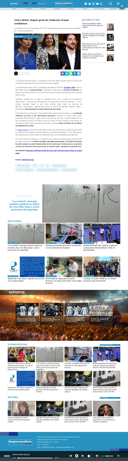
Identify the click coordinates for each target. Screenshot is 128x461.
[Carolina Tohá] (23, 165)
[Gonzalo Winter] (69, 170)
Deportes (21, 304)
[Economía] (57, 9)
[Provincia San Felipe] (51, 276)
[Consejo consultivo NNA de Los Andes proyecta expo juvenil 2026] (101, 281)
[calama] (110, 30)
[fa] (41, 165)
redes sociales (23, 130)
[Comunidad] (113, 9)
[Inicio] (15, 9)
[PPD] (35, 165)
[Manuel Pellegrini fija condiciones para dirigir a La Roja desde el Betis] (51, 320)
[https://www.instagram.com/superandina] (93, 6)
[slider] (18, 458)
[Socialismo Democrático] (48, 170)
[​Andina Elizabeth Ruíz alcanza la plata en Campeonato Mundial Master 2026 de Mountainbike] (101, 247)
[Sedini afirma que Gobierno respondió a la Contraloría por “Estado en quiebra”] (94, 57)
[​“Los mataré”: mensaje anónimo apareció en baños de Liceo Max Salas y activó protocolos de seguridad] (26, 247)
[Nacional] (26, 36)
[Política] (43, 9)
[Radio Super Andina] (111, 6)
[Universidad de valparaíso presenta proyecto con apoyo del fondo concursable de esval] (64, 281)
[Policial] (71, 9)
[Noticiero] (29, 9)
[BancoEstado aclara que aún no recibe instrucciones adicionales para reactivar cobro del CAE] (94, 47)
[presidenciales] (59, 165)
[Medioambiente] (25, 344)
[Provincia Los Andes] (13, 243)
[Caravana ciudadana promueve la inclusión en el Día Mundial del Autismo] (64, 247)
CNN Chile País (28, 160)
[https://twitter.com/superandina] (89, 6)
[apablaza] (110, 40)
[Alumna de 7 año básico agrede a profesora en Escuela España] (26, 281)
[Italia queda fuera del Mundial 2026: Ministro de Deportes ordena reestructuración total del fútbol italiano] (76, 320)
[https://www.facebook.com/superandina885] (86, 6)
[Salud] (85, 9)
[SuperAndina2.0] (64, 6)
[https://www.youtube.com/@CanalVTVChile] (97, 6)
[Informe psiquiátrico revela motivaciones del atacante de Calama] (94, 27)
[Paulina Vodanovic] (25, 170)
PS (30, 102)
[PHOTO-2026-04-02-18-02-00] (81, 222)
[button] (23, 165)
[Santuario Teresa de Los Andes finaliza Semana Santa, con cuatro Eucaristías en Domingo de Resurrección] (21, 366)
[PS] (47, 165)
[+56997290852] (101, 6)
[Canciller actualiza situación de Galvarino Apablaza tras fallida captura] (94, 37)
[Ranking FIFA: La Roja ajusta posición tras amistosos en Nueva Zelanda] (101, 320)
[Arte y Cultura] (99, 9)
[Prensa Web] (16, 75)
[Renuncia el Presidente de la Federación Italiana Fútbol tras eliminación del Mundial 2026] (27, 320)
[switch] (90, 456)
